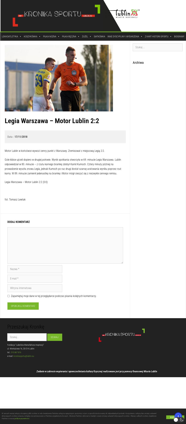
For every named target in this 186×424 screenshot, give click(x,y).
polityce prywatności (22, 419)
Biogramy (179, 36)
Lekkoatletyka (11, 36)
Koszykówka (32, 36)
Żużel (86, 36)
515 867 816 (16, 352)
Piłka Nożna (51, 36)
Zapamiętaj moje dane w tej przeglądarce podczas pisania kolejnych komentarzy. (54, 296)
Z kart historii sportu (158, 36)
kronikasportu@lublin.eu (24, 356)
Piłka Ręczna (71, 36)
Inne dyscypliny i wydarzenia (125, 36)
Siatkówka (99, 36)
